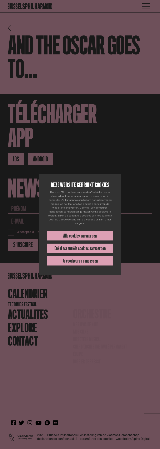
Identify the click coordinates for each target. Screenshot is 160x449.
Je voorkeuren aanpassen (80, 261)
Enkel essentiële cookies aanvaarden (80, 248)
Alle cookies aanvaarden (80, 236)
